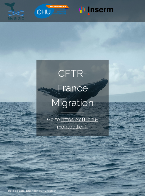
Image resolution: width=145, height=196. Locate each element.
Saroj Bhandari (29, 190)
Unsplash (50, 190)
